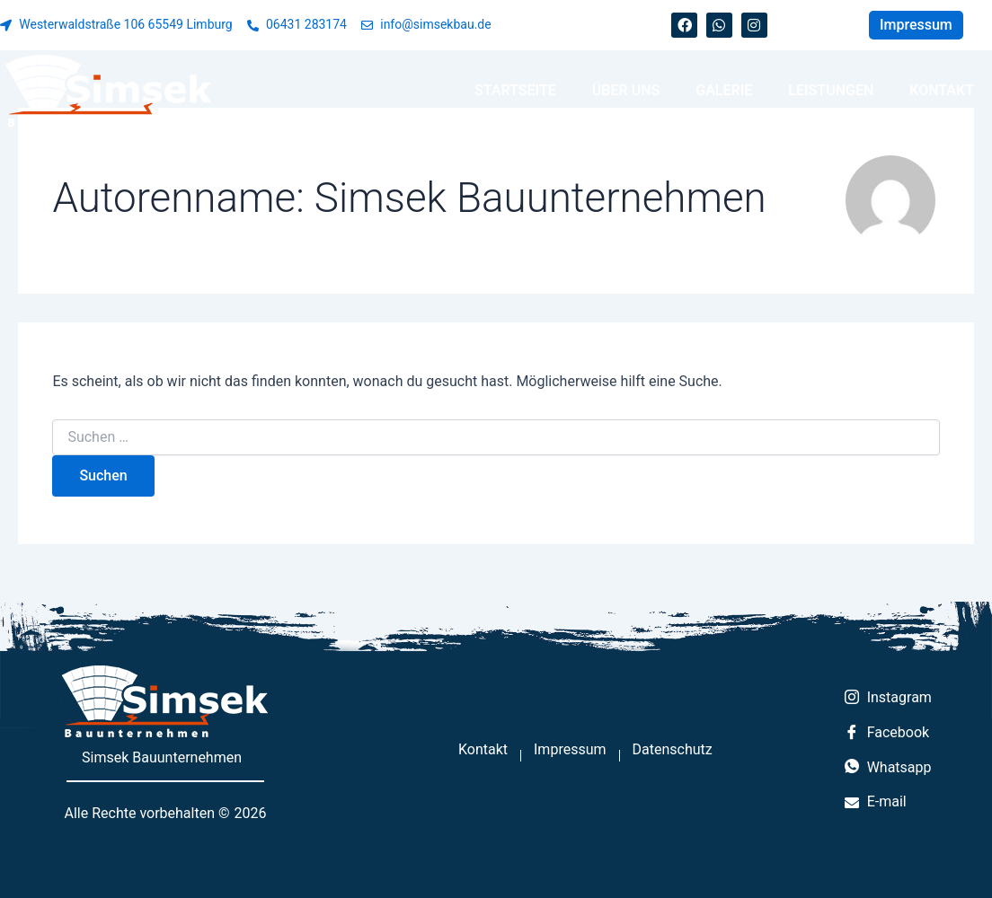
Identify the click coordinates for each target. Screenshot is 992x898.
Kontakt (941, 90)
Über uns (626, 90)
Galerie (723, 90)
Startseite (515, 90)
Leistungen (830, 90)
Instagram (888, 698)
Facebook (887, 733)
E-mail (876, 801)
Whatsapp (888, 767)
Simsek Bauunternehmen (162, 757)
